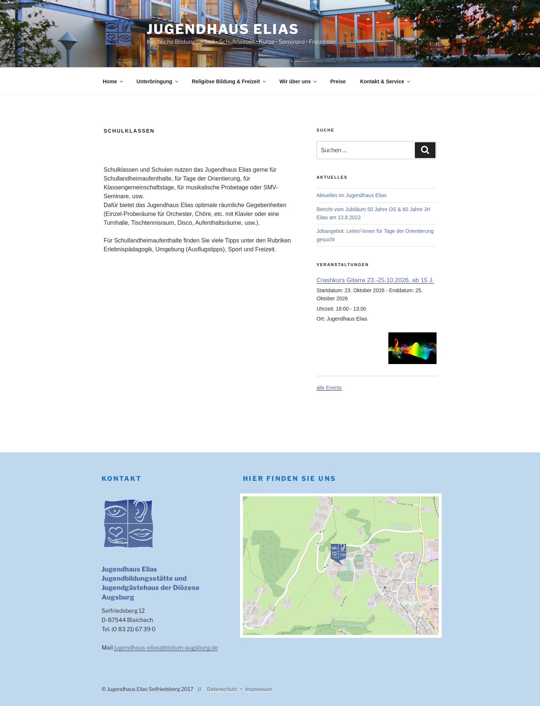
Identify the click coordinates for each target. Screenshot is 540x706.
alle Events (329, 388)
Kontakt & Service (385, 81)
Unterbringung (158, 81)
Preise (338, 81)
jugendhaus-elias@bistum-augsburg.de (166, 647)
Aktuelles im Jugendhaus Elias (352, 195)
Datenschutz (222, 689)
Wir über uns (298, 81)
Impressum (258, 689)
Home (113, 81)
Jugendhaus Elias (223, 29)
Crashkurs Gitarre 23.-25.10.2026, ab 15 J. (375, 280)
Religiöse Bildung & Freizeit (229, 81)
